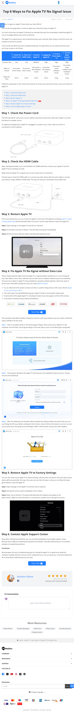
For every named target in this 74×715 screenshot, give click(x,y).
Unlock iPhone (7, 628)
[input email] (33, 686)
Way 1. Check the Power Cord (16, 93)
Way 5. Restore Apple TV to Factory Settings (20, 104)
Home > (21, 640)
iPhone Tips (37, 628)
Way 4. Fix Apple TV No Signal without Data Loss (23, 101)
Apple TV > (27, 640)
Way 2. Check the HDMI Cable (16, 95)
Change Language (37, 692)
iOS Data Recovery (65, 628)
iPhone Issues (50, 628)
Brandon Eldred (25, 576)
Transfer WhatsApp (23, 628)
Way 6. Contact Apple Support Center (18, 106)
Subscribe (69, 686)
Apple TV (10, 19)
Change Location (37, 632)
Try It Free (37, 312)
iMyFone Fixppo (42, 284)
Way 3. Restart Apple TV (14, 98)
